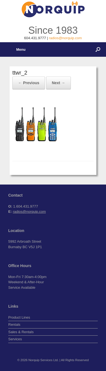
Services (15, 339)
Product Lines (19, 317)
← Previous (28, 83)
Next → (58, 83)
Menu (18, 49)
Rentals (14, 324)
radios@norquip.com (65, 38)
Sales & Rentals (21, 332)
